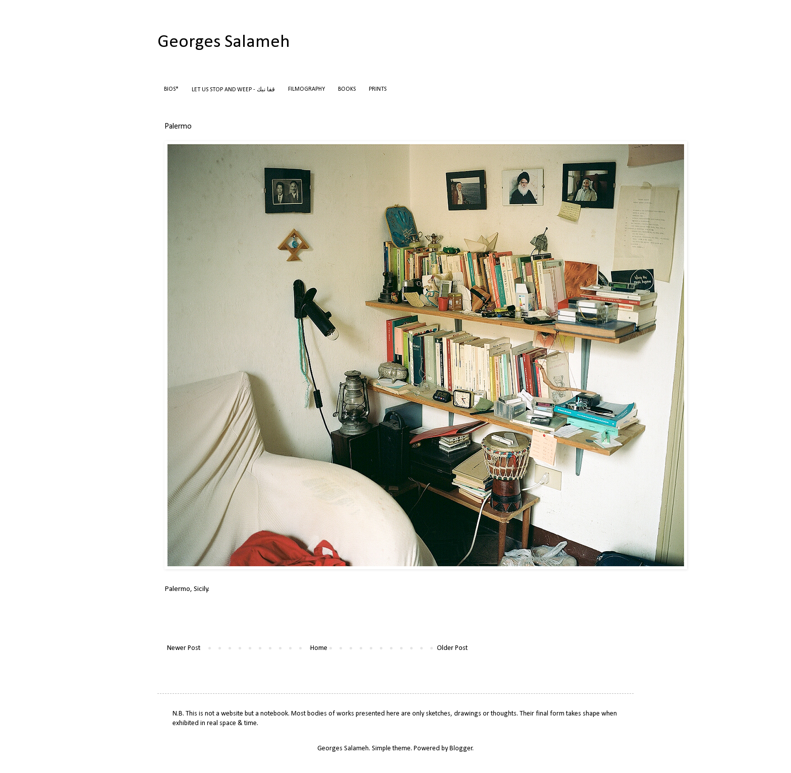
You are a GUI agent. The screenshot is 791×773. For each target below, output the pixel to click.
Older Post (452, 648)
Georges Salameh (223, 42)
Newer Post (183, 648)
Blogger (461, 748)
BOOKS (347, 89)
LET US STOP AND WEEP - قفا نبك (233, 90)
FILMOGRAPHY (306, 89)
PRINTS (377, 89)
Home (318, 648)
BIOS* (171, 89)
